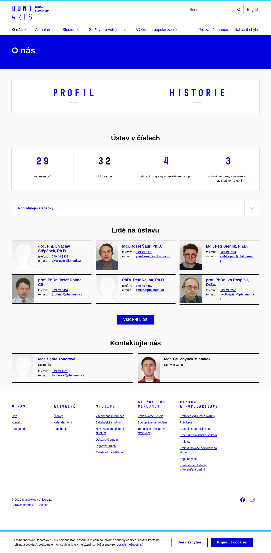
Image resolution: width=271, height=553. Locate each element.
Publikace (186, 422)
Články (58, 416)
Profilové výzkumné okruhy (197, 416)
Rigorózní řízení (106, 446)
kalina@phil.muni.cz (150, 290)
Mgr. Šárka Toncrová (56, 359)
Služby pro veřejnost (151, 404)
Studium (105, 406)
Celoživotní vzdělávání (110, 452)
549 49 (60, 256)
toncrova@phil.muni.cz (68, 375)
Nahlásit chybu (246, 30)
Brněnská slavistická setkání (198, 435)
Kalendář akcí (63, 422)
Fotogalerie (19, 428)
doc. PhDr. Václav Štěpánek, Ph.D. (54, 248)
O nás (18, 406)
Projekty (185, 441)
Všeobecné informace (110, 416)
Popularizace (188, 459)
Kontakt (17, 422)
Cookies (42, 505)
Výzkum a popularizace (199, 404)
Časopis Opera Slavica (195, 428)
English (253, 9)
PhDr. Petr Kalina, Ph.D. (143, 280)
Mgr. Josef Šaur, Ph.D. (142, 246)
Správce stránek (22, 505)
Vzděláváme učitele (150, 416)
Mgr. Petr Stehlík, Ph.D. (227, 246)
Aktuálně (65, 406)
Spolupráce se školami (152, 422)
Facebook (60, 428)
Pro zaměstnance (213, 30)
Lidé (14, 416)
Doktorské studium (108, 439)
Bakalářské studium (109, 422)
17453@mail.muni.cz (66, 260)
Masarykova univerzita (36, 499)
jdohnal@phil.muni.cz (67, 294)
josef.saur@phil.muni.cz (153, 256)
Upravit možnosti (131, 544)
